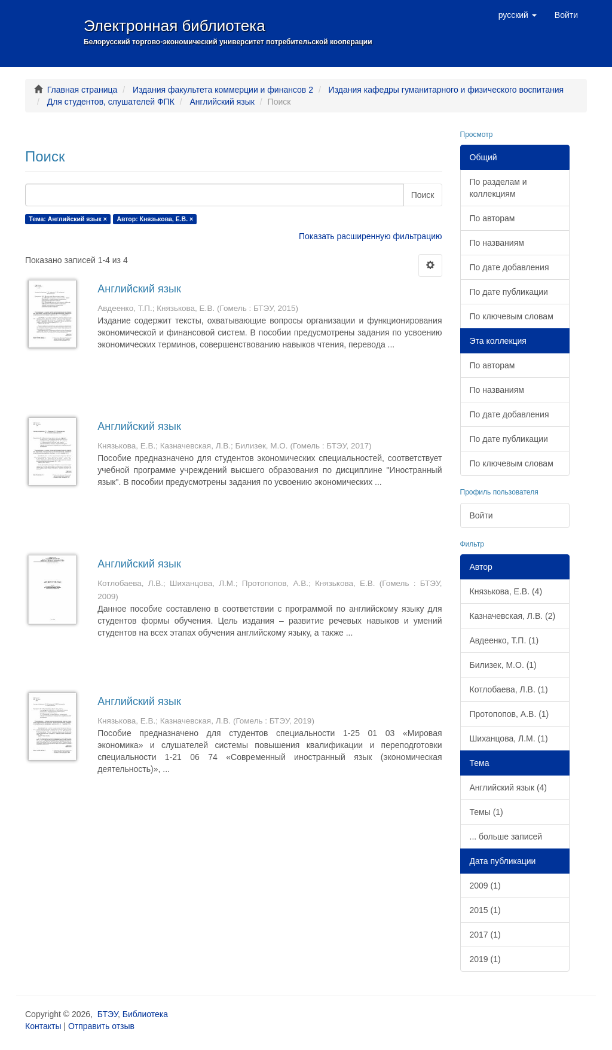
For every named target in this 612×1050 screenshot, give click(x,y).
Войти (481, 515)
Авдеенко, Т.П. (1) (504, 640)
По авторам (492, 218)
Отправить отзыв (101, 1026)
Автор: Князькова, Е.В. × (155, 218)
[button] (517, 15)
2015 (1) (485, 910)
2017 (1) (485, 934)
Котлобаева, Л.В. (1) (509, 689)
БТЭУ (107, 1014)
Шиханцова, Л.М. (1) (509, 738)
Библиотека (145, 1014)
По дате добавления (509, 267)
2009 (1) (485, 885)
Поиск (422, 195)
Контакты (43, 1026)
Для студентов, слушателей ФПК (111, 101)
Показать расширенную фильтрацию (370, 236)
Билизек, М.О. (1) (503, 665)
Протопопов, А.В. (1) (509, 714)
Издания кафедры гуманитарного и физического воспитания (446, 89)
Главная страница (82, 89)
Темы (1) (486, 812)
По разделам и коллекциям (498, 188)
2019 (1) (485, 959)
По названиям (497, 243)
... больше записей (506, 836)
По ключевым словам (511, 316)
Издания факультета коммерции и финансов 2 (223, 89)
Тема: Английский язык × (68, 218)
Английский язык (222, 101)
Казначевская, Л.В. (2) (513, 616)
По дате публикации (509, 292)
